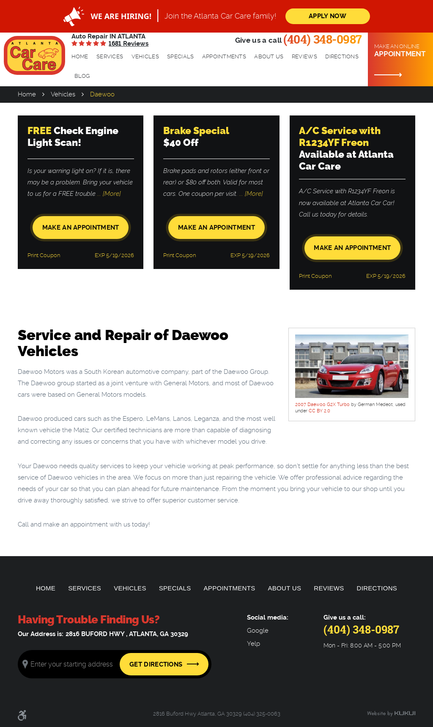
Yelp (253, 643)
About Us (268, 56)
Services (109, 56)
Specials (180, 56)
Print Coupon (43, 255)
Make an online (400, 50)
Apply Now (327, 16)
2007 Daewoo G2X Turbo (322, 404)
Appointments (224, 56)
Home (79, 56)
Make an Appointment (80, 227)
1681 (128, 43)
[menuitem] (79, 56)
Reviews (304, 56)
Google (258, 630)
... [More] (108, 194)
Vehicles (145, 56)
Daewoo (102, 94)
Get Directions (155, 664)
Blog (82, 76)
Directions (342, 56)
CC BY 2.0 (319, 411)
